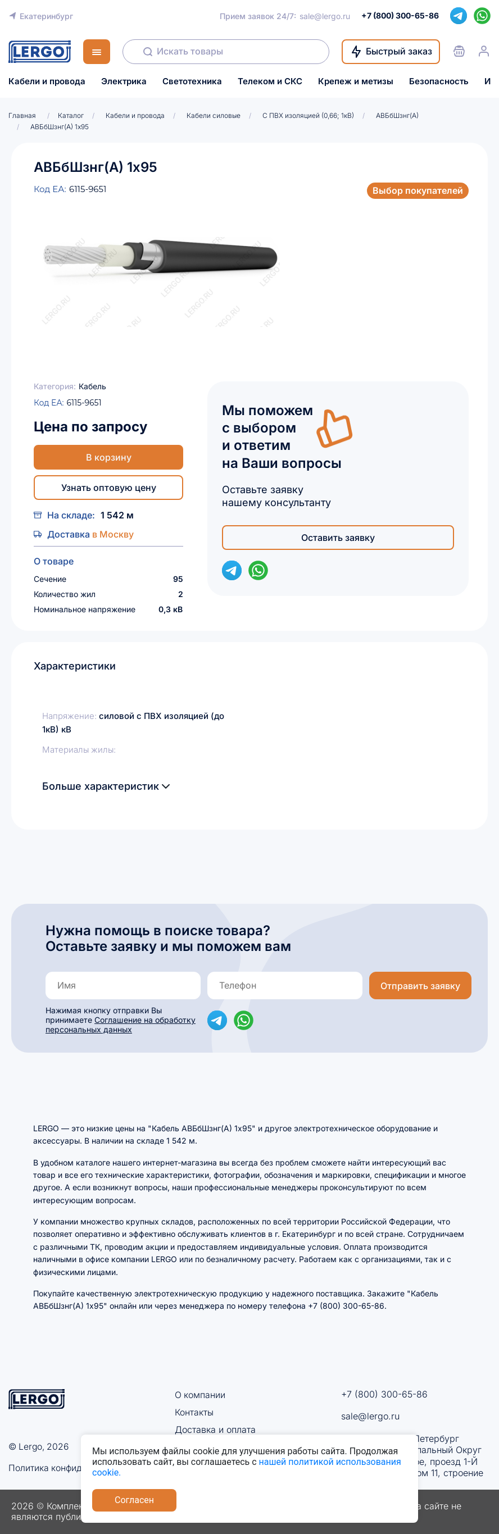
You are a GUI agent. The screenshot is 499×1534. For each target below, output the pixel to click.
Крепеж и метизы (355, 81)
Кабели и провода (46, 81)
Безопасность (439, 81)
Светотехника (192, 81)
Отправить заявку (420, 985)
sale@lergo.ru (325, 16)
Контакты (194, 1411)
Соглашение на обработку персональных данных (121, 1024)
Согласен (134, 1500)
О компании (200, 1394)
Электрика (124, 81)
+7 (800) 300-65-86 (384, 1394)
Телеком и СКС (270, 81)
